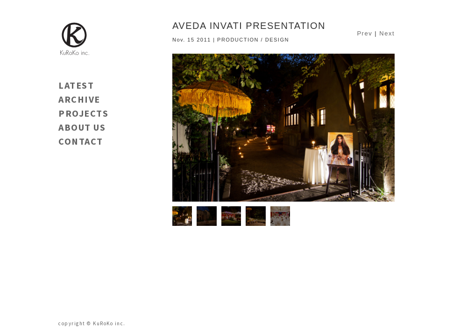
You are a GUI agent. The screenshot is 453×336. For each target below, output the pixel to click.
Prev (364, 33)
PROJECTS (83, 113)
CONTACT (80, 141)
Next (387, 33)
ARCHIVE (79, 99)
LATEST (76, 85)
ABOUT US (82, 127)
